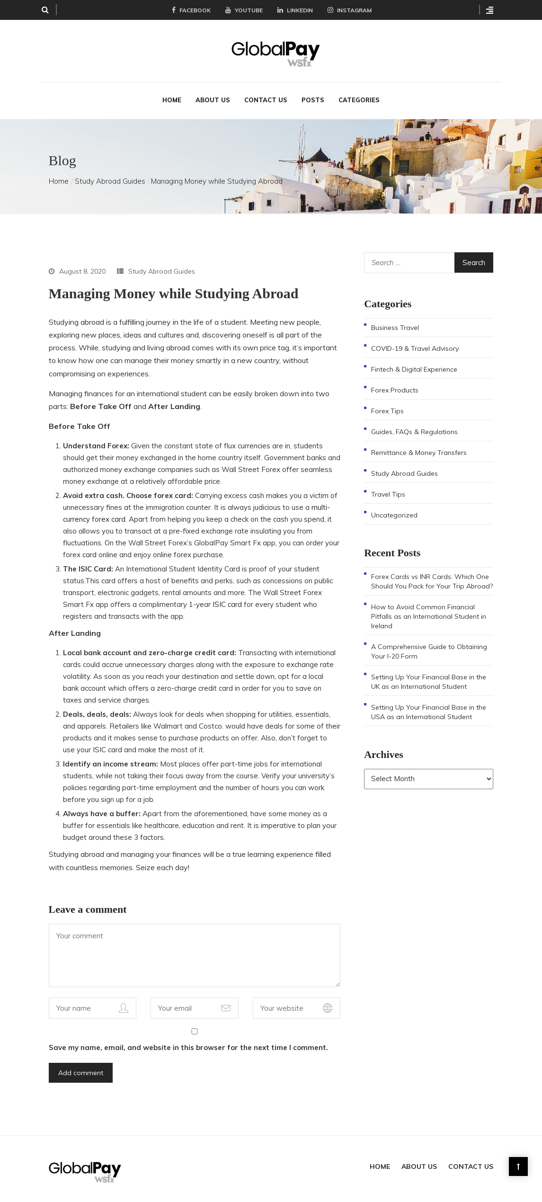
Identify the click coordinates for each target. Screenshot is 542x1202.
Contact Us (265, 99)
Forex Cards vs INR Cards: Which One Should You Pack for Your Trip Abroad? (432, 580)
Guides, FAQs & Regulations (414, 431)
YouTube (244, 10)
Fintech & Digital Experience (414, 368)
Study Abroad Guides (110, 180)
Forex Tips (387, 410)
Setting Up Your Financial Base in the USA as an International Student (428, 711)
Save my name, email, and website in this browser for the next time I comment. (188, 1046)
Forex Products (394, 389)
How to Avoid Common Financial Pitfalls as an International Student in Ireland (428, 615)
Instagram (350, 10)
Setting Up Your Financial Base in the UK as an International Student (428, 681)
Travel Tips (388, 493)
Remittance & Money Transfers (419, 451)
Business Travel (395, 326)
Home (171, 99)
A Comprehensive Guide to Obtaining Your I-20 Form (429, 650)
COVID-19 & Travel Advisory (415, 347)
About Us (212, 99)
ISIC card (227, 603)
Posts (313, 99)
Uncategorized (394, 514)
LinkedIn (295, 10)
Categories (359, 99)
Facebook (191, 10)
